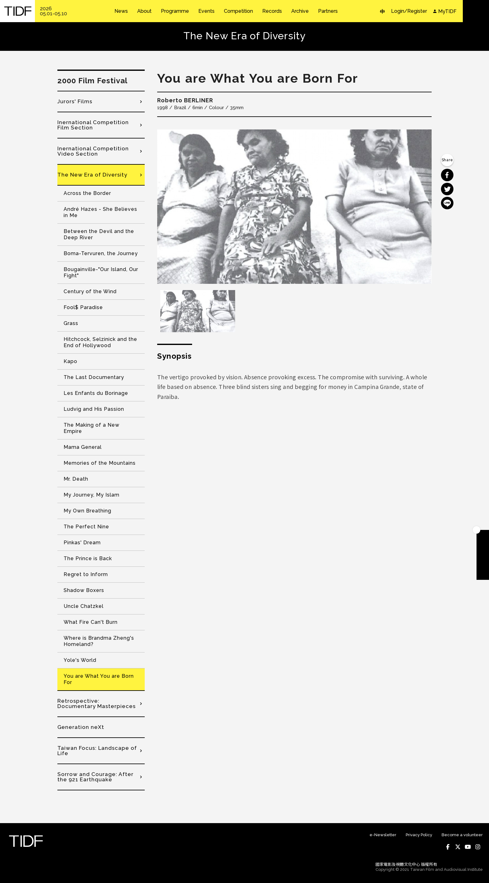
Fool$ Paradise (83, 307)
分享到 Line (447, 203)
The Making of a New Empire (91, 428)
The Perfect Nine (86, 527)
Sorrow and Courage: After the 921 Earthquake (95, 777)
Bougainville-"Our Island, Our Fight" (101, 272)
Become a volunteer (462, 834)
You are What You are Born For (99, 679)
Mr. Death (76, 479)
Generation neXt (80, 727)
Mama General (83, 447)
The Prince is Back (88, 558)
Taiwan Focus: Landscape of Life (97, 750)
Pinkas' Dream (82, 543)
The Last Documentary (94, 377)
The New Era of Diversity (92, 175)
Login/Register (409, 11)
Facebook (448, 847)
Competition (238, 11)
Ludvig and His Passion (94, 409)
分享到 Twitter (447, 189)
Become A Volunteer (483, 561)
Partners (328, 11)
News (121, 11)
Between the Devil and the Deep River (99, 234)
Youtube (468, 847)
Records (272, 11)
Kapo (70, 361)
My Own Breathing (87, 511)
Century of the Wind (90, 291)
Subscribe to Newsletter (483, 573)
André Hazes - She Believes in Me (100, 212)
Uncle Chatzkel (84, 606)
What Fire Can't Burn (91, 622)
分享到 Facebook (447, 175)
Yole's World (80, 660)
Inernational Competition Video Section (93, 151)
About (144, 11)
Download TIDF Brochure (483, 548)
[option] (294, 206)
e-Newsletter (383, 834)
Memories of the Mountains (100, 463)
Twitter (458, 847)
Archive (300, 11)
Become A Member (483, 536)
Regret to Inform (86, 574)
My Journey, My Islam (91, 495)
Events (206, 11)
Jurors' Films (74, 101)
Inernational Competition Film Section (93, 125)
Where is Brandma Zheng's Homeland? (99, 641)
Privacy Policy (419, 834)
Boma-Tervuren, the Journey (101, 253)
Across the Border (87, 193)
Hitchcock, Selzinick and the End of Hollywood (100, 342)
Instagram (478, 847)
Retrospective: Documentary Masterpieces (96, 703)
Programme (175, 11)
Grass (71, 323)
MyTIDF (447, 11)
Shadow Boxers (84, 590)
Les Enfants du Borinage (96, 393)
